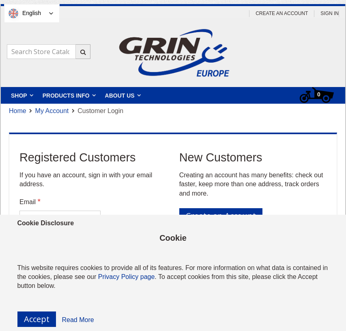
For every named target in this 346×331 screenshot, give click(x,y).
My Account (52, 110)
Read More (78, 319)
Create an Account (282, 13)
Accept (36, 319)
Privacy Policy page (126, 276)
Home (17, 110)
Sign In (329, 13)
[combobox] (48, 51)
